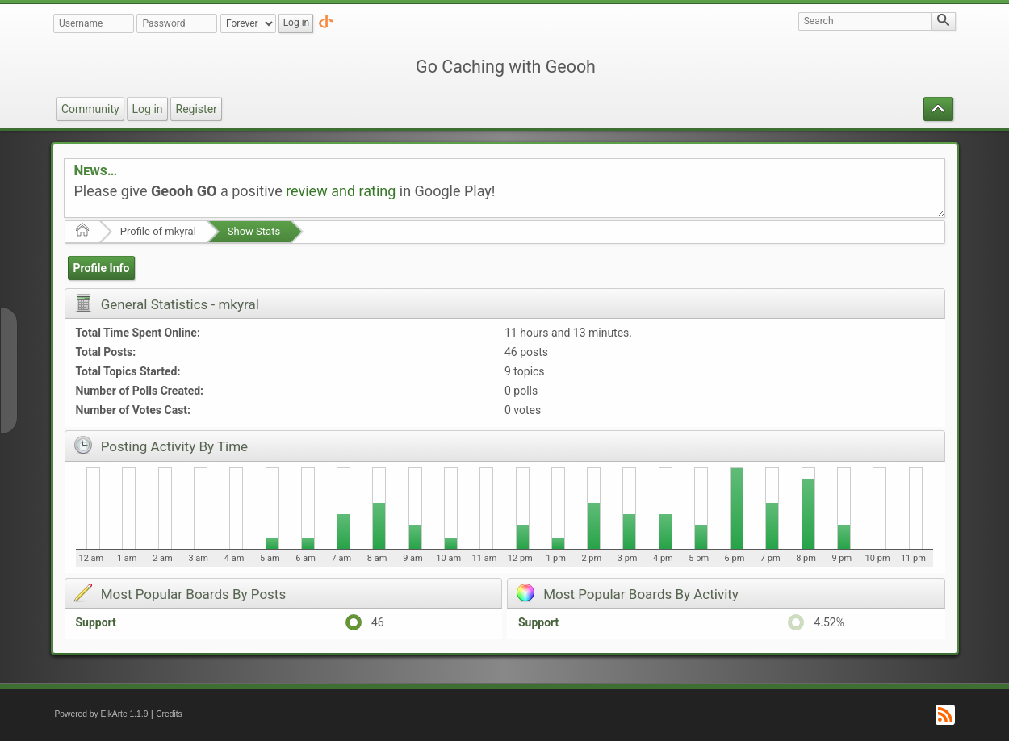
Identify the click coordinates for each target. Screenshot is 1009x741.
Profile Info (101, 268)
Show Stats (254, 231)
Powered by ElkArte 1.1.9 (102, 714)
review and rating (341, 190)
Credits (169, 714)
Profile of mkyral (158, 231)
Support (96, 622)
